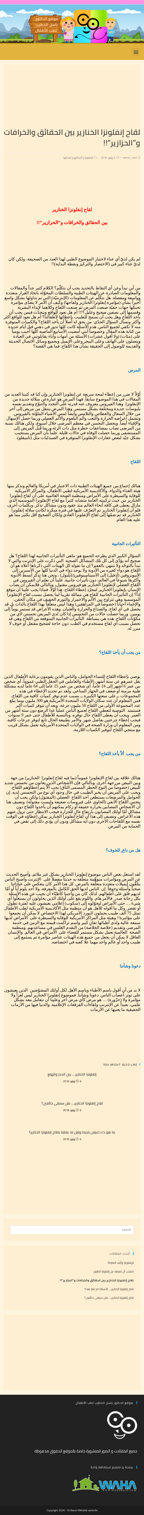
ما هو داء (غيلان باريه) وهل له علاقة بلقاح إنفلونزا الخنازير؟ (72, 1132)
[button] (136, 51)
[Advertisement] (72, 95)
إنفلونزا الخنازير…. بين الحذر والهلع (72, 1074)
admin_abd (130, 157)
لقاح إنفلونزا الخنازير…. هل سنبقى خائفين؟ (72, 1103)
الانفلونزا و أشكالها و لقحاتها (78, 157)
